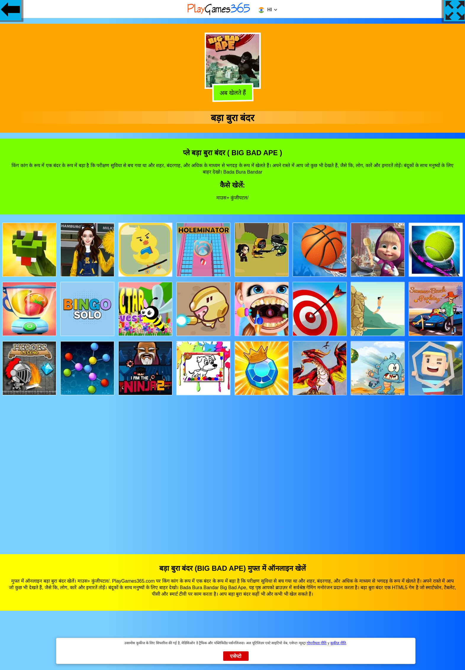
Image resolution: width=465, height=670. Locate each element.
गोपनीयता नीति (316, 643)
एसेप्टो (236, 656)
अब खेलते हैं (232, 93)
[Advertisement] (232, 469)
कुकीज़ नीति (338, 643)
